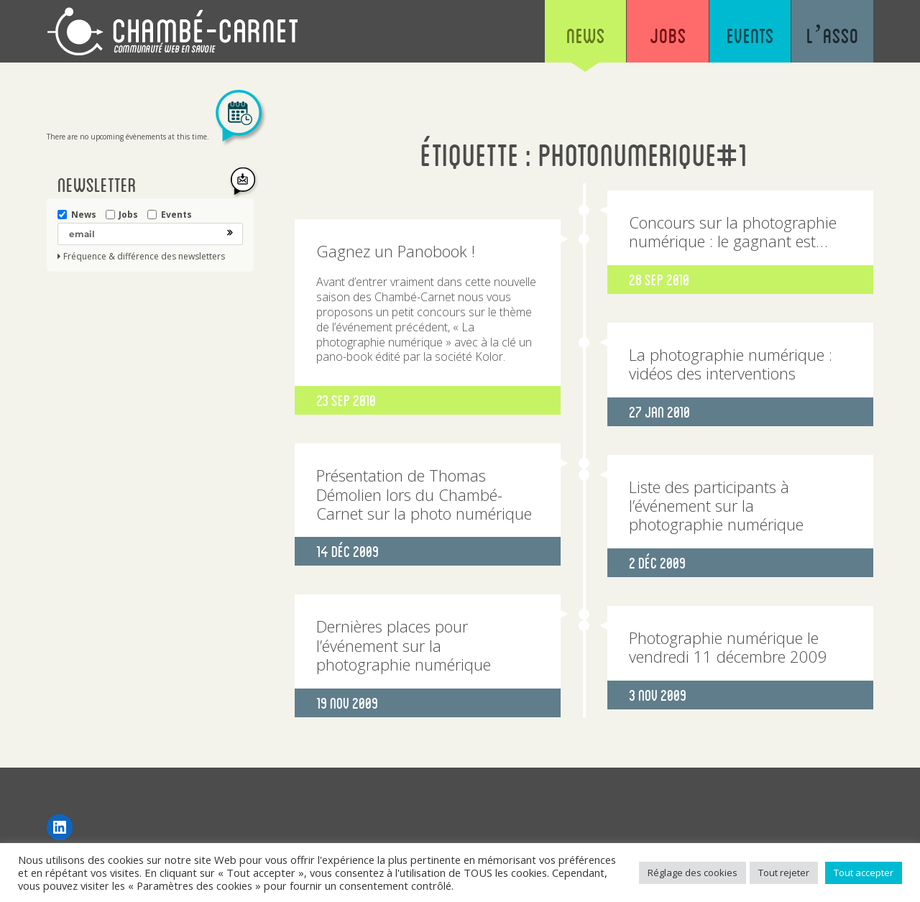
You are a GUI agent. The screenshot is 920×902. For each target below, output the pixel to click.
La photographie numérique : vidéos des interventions (730, 364)
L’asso (832, 36)
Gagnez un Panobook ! (395, 251)
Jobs (665, 36)
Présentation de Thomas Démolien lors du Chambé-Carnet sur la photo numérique (424, 494)
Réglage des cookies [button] (692, 872)
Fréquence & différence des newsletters (144, 256)
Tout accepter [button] (863, 872)
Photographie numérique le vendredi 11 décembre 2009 (728, 647)
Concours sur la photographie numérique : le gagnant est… (733, 231)
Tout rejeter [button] (783, 872)
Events (749, 36)
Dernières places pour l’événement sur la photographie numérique (403, 645)
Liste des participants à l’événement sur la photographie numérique (716, 505)
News (582, 36)
